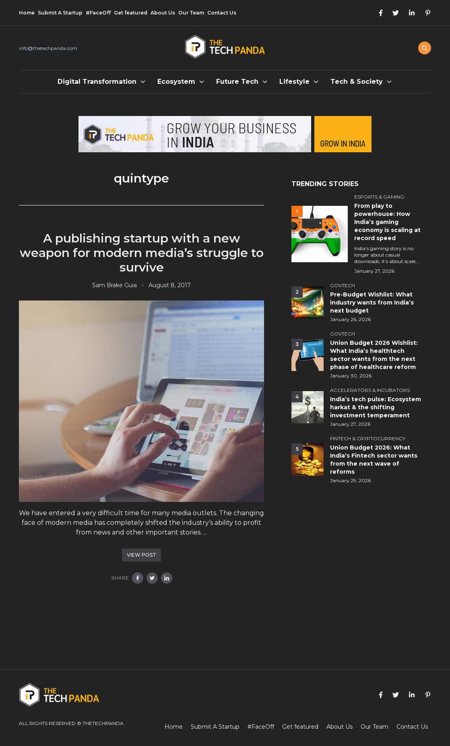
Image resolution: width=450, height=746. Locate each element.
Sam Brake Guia (114, 285)
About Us (163, 13)
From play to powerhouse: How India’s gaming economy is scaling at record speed (387, 222)
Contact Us (221, 13)
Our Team (191, 13)
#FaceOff (98, 13)
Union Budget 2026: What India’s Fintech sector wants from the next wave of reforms (373, 459)
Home (27, 13)
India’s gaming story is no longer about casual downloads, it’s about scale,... (387, 254)
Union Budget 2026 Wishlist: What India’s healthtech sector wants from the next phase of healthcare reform (374, 355)
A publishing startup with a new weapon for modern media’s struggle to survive (142, 253)
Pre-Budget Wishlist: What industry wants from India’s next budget (372, 302)
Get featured (130, 13)
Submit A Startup (60, 13)
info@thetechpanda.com (48, 48)
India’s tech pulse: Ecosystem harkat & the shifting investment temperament (375, 407)
